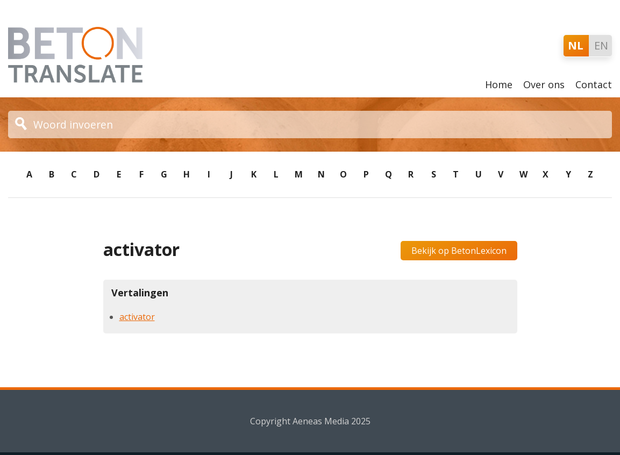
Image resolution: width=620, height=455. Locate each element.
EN (601, 45)
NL (575, 45)
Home (498, 84)
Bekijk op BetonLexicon (459, 251)
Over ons (544, 84)
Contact (593, 84)
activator (137, 317)
